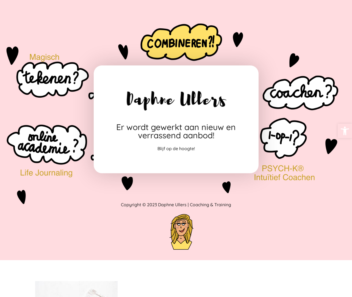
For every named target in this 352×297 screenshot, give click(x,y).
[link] (345, 131)
